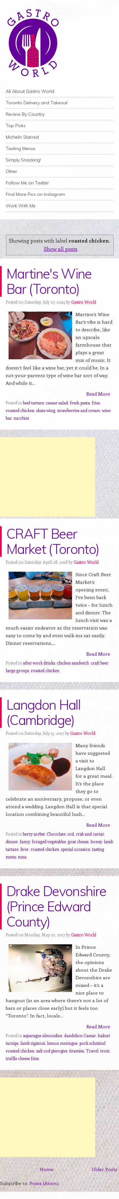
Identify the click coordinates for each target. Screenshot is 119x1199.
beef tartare (33, 402)
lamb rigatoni (32, 1043)
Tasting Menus (21, 148)
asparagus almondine (42, 1035)
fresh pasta (80, 402)
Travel (92, 1050)
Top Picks (16, 125)
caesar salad (57, 402)
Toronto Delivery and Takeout (36, 103)
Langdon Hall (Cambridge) (43, 712)
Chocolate (56, 834)
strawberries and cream (78, 410)
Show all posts (60, 248)
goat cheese (78, 841)
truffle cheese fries (22, 1058)
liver (24, 849)
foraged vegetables (49, 841)
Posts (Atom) (44, 1183)
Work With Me (21, 206)
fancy (25, 841)
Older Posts (104, 1169)
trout (104, 1050)
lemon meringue (62, 1043)
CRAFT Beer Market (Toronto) (52, 541)
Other (11, 171)
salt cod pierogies (51, 1050)
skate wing (45, 410)
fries (96, 402)
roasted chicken (20, 410)
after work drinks (39, 662)
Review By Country (25, 114)
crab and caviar (90, 834)
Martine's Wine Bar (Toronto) (48, 281)
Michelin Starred (22, 137)
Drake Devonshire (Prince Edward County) (56, 906)
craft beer (99, 662)
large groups (17, 670)
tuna (22, 856)
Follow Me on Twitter (27, 183)
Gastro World (83, 302)
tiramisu (76, 1050)
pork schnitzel (92, 1043)
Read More (98, 393)
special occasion (75, 849)
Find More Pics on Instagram (35, 194)
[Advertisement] (47, 477)
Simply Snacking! (23, 160)
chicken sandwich (73, 662)
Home (47, 1169)
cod (70, 834)
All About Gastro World (30, 91)
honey (96, 841)
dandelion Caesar (80, 1035)
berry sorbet (34, 834)
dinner (12, 841)
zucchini (21, 418)
